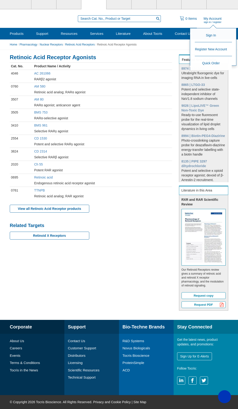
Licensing (75, 363)
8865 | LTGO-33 (193, 85)
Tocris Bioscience (135, 355)
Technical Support (82, 377)
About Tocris (152, 34)
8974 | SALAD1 (193, 68)
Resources (69, 34)
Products (16, 34)
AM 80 (38, 99)
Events (15, 355)
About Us (17, 341)
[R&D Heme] (219, 4)
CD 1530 (40, 138)
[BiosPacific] (144, 4)
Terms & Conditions (25, 363)
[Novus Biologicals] (68, 4)
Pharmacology (28, 44)
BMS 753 (41, 112)
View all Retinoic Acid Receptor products (49, 209)
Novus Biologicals (136, 348)
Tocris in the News (24, 370)
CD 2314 (40, 151)
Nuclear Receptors (51, 44)
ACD (126, 370)
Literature (123, 34)
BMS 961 (41, 125)
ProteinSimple (133, 363)
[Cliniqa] (169, 4)
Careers (16, 348)
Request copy (203, 295)
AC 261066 (42, 73)
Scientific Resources (83, 370)
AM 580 (39, 86)
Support (42, 34)
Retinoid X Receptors (49, 235)
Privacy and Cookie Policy (112, 402)
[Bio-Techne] (19, 4)
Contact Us (183, 34)
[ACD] (194, 4)
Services (96, 34)
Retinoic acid (43, 177)
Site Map (139, 402)
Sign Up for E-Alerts (194, 356)
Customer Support (82, 348)
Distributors (77, 355)
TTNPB (39, 190)
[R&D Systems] (43, 4)
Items (191, 18)
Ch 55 (38, 164)
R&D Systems (133, 341)
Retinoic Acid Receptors (80, 44)
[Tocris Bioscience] (93, 4)
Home (13, 44)
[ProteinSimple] (118, 4)
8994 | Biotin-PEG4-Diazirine (203, 136)
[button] (224, 396)
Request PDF (209, 305)
